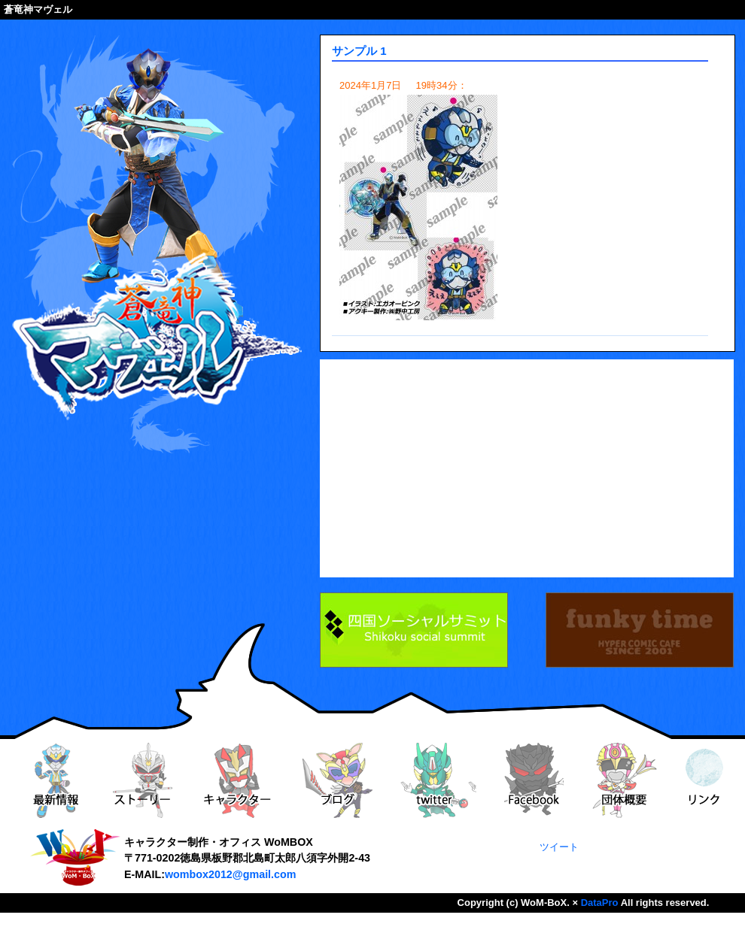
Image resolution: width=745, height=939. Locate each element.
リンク (704, 780)
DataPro (600, 902)
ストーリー (142, 780)
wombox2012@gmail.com (230, 874)
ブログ (337, 780)
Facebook (533, 780)
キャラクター (237, 780)
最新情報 (55, 780)
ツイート (559, 847)
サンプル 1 (359, 50)
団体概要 (624, 780)
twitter (438, 780)
